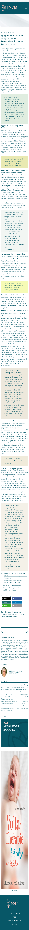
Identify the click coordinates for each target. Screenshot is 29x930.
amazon (14, 890)
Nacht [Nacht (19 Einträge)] (26, 696)
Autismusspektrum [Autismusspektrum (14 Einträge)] (15, 687)
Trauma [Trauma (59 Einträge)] (25, 706)
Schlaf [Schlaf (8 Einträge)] (18, 703)
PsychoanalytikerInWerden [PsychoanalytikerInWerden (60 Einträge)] (9, 701)
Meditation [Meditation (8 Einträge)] (17, 696)
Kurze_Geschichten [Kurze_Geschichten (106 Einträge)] (7, 694)
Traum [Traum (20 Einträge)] (20, 706)
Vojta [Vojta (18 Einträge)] (18, 708)
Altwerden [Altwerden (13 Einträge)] (16, 685)
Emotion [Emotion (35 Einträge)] (21, 689)
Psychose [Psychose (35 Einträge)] (25, 701)
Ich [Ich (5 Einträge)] (13, 692)
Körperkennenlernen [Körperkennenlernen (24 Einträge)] (22, 694)
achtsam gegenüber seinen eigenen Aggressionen (11, 428)
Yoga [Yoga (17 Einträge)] (12, 710)
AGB (14, 917)
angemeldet (12, 614)
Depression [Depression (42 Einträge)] (8, 689)
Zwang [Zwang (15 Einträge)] (15, 710)
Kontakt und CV (14, 921)
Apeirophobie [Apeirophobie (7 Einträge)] (3, 687)
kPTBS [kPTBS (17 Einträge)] (26, 692)
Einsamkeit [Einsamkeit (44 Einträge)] (16, 689)
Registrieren (23, 1)
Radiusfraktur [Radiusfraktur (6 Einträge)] (13, 703)
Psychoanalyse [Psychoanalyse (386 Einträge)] (7, 699)
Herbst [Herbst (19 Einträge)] (10, 692)
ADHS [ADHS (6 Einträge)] (2, 685)
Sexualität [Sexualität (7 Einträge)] (22, 703)
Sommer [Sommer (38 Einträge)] (9, 706)
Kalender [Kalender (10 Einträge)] (17, 692)
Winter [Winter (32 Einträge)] (8, 710)
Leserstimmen (14, 913)
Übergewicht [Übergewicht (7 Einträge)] (20, 710)
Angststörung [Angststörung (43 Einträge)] (24, 685)
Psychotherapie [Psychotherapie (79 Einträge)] (6, 703)
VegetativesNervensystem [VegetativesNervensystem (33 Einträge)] (8, 708)
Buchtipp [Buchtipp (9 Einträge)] (3, 689)
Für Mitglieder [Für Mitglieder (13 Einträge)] (4, 692)
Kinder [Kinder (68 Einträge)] (22, 692)
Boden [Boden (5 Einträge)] (26, 687)
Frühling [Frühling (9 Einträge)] (26, 689)
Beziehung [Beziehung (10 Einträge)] (22, 687)
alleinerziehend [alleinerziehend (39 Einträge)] (9, 685)
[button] (6, 598)
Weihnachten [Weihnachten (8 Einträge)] (3, 710)
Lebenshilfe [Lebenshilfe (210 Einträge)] (5, 696)
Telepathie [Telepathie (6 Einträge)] (15, 706)
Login (14, 924)
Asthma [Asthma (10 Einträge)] (8, 687)
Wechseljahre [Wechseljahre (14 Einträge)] (24, 708)
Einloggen (15, 1)
